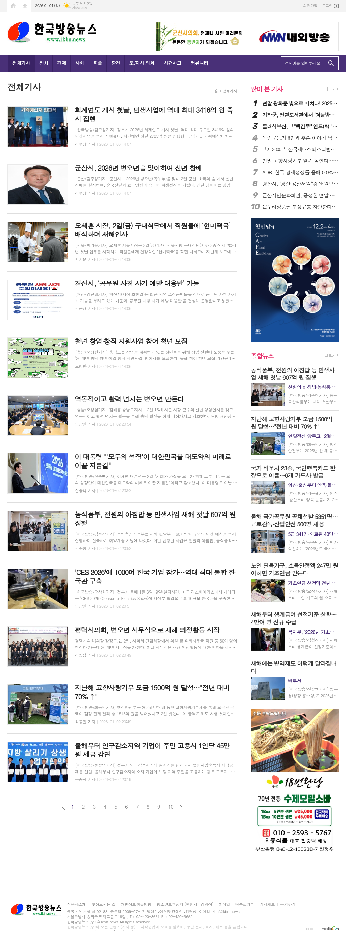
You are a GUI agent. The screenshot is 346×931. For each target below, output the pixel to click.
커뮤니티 (199, 62)
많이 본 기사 (266, 89)
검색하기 (331, 63)
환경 (115, 62)
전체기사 (21, 62)
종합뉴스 (262, 356)
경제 (61, 62)
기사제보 (267, 904)
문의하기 (287, 904)
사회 (79, 62)
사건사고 (172, 62)
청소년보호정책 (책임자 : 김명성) (185, 904)
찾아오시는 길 (103, 904)
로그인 (327, 5)
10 (171, 806)
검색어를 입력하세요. (303, 63)
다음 (181, 807)
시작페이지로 (13, 6)
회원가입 (310, 5)
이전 (63, 807)
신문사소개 (76, 904)
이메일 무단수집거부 (236, 904)
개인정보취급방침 (136, 904)
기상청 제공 (79, 8)
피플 (97, 62)
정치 (43, 62)
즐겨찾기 (25, 6)
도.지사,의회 (141, 62)
